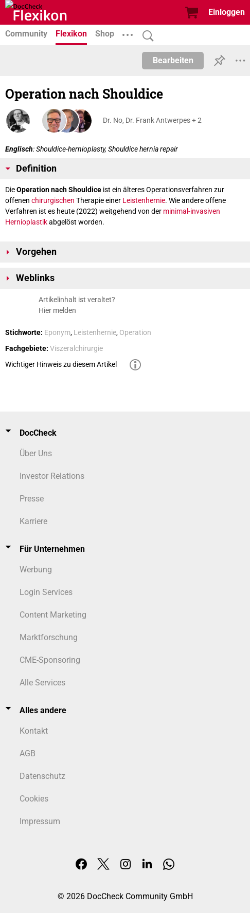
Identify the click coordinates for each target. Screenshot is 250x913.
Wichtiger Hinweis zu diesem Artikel (61, 364)
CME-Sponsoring (50, 660)
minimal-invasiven (191, 211)
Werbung (36, 569)
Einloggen (226, 12)
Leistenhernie (143, 200)
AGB (27, 753)
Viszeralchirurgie (76, 348)
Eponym (57, 332)
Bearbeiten (173, 60)
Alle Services (42, 682)
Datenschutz (42, 776)
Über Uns (36, 453)
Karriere (33, 521)
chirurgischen (53, 200)
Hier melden (57, 310)
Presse (32, 499)
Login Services (46, 592)
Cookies (34, 799)
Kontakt (34, 731)
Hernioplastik (26, 222)
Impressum (40, 821)
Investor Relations (52, 476)
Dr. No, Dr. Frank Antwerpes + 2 (152, 120)
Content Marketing (53, 615)
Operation (135, 332)
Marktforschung (49, 637)
